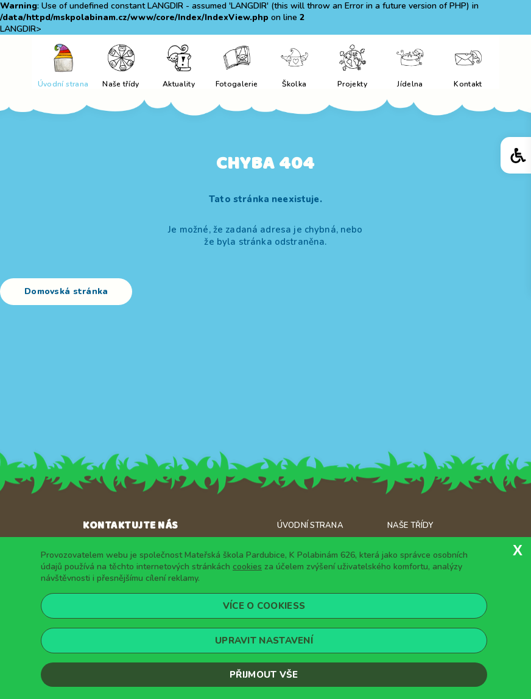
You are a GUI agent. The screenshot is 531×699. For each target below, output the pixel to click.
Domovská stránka (66, 291)
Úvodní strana (310, 525)
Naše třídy (410, 525)
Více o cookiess (264, 606)
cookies (247, 566)
